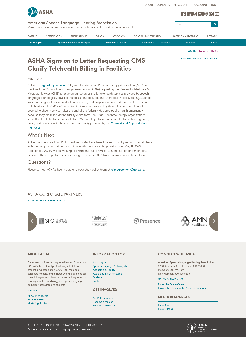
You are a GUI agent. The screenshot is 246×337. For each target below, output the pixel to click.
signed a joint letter (53, 85)
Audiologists (35, 42)
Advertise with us (212, 58)
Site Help (33, 325)
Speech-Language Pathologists (74, 42)
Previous (33, 222)
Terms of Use (96, 325)
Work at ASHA (36, 299)
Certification (54, 36)
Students (190, 42)
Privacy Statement (74, 325)
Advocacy (118, 36)
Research (212, 36)
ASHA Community (103, 298)
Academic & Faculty (115, 42)
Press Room (164, 305)
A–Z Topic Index (50, 325)
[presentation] (51, 221)
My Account (199, 5)
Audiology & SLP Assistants (156, 42)
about (149, 5)
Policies (61, 200)
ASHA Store (180, 5)
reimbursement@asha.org (127, 169)
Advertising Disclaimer (192, 58)
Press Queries (165, 308)
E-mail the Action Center (171, 284)
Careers (32, 36)
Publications (79, 36)
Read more (33, 290)
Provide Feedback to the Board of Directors (182, 288)
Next (213, 222)
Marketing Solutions (38, 303)
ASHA (192, 51)
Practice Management (184, 36)
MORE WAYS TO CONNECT (170, 279)
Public (214, 42)
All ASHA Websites (38, 295)
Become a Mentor (103, 301)
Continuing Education (148, 36)
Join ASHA (163, 5)
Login (214, 5)
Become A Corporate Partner (41, 200)
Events (100, 36)
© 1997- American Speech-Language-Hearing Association (60, 329)
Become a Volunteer (104, 305)
